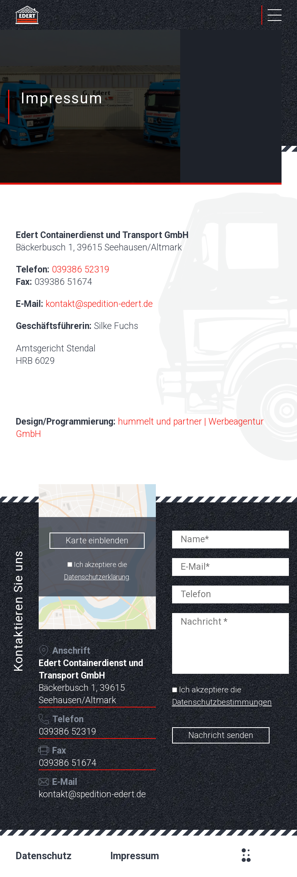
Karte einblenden (97, 540)
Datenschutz (43, 856)
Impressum (134, 856)
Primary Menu (275, 15)
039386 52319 (80, 269)
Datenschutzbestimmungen (222, 702)
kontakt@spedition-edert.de (99, 304)
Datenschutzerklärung (96, 577)
